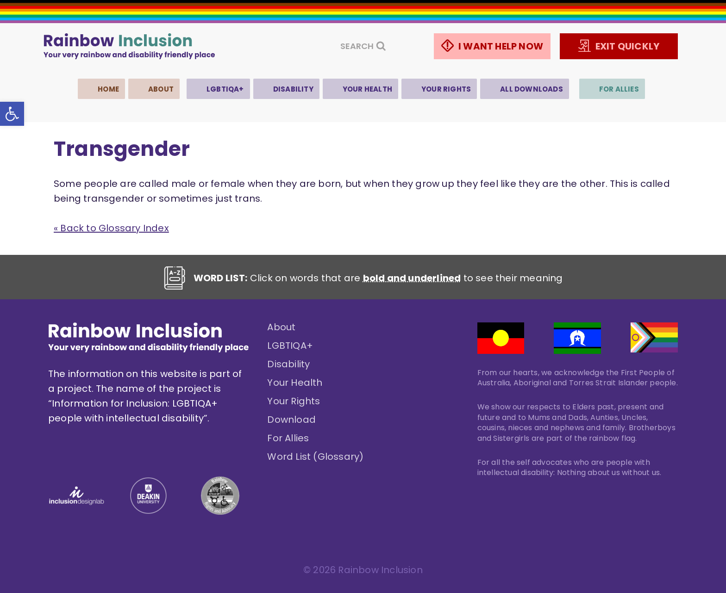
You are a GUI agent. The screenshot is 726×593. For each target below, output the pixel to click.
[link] (12, 114)
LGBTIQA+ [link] (225, 89)
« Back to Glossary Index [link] (111, 228)
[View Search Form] (363, 46)
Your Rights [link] (446, 89)
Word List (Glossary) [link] (315, 456)
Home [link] (108, 89)
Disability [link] (293, 89)
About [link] (161, 89)
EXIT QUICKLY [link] (627, 46)
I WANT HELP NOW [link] (500, 46)
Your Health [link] (367, 89)
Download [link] (291, 419)
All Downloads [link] (531, 89)
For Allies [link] (619, 89)
